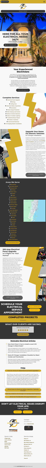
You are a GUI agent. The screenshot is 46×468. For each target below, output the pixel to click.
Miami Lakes (17, 201)
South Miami (17, 235)
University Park (17, 212)
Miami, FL (26, 438)
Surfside (18, 208)
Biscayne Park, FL (28, 444)
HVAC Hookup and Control (17, 111)
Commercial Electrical (17, 121)
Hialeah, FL (26, 450)
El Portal (18, 189)
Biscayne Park (17, 188)
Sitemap (6, 446)
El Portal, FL (26, 446)
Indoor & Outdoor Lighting (17, 115)
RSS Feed (7, 447)
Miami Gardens (17, 199)
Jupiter (17, 224)
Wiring (17, 102)
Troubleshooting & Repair (17, 117)
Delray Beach (18, 226)
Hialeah (17, 193)
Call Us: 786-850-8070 (10, 45)
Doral (17, 217)
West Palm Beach (18, 239)
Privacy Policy (8, 443)
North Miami (17, 206)
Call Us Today (27, 411)
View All (26, 458)
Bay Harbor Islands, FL (29, 442)
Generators (17, 107)
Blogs (6, 441)
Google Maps (7, 438)
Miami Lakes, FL (27, 455)
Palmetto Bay (18, 232)
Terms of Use (7, 444)
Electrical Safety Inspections (18, 105)
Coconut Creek (17, 228)
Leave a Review (8, 440)
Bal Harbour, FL (27, 440)
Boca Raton (17, 221)
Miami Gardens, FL (28, 453)
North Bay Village (18, 204)
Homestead (17, 219)
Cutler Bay (17, 213)
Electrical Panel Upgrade (17, 100)
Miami (17, 195)
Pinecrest (18, 234)
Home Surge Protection (18, 109)
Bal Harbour (17, 184)
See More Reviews (23, 330)
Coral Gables (17, 215)
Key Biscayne (18, 230)
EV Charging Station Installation (18, 123)
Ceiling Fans (18, 103)
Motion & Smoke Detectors (17, 113)
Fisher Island (18, 191)
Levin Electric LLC (21, 466)
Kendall (17, 223)
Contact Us (23, 45)
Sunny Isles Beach (18, 210)
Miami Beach (18, 197)
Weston (17, 237)
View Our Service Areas (17, 242)
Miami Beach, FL (27, 452)
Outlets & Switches (18, 119)
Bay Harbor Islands (17, 186)
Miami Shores (18, 202)
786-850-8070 (4, 1)
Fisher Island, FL (27, 448)
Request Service (23, 11)
